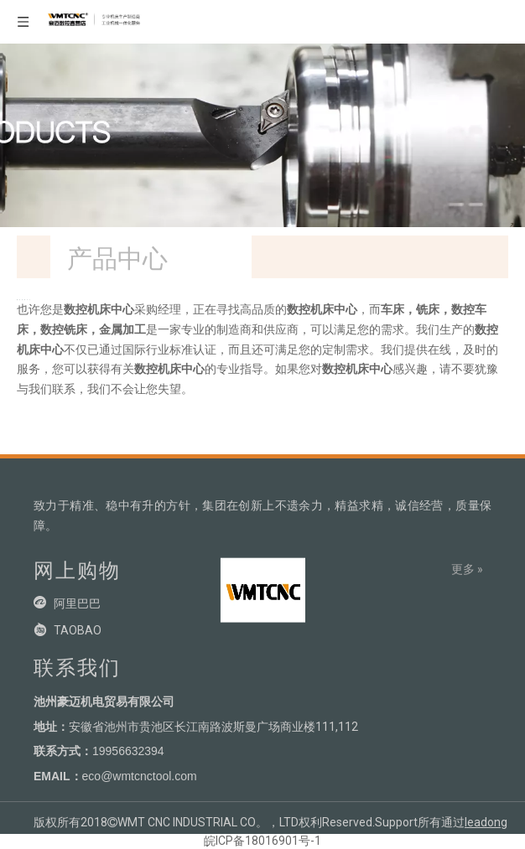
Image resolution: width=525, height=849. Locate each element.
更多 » (467, 569)
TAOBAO (77, 630)
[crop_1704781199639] (262, 587)
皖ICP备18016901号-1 (262, 840)
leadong (486, 822)
